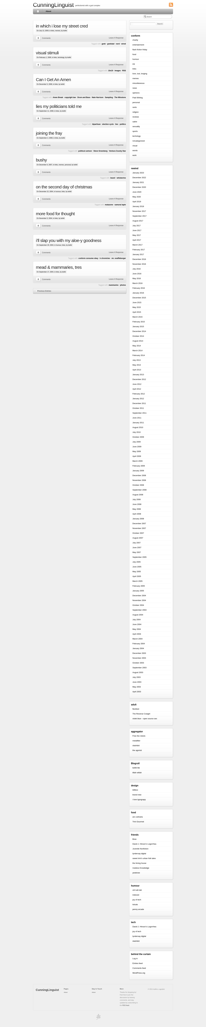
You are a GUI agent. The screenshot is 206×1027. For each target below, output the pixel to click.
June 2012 (136, 384)
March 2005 (137, 581)
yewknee (136, 873)
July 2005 (136, 562)
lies (116, 124)
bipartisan (96, 124)
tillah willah (137, 772)
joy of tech (136, 900)
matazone (109, 205)
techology (61, 57)
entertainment (138, 45)
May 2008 (136, 509)
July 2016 (136, 269)
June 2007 (136, 547)
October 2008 (138, 485)
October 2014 (138, 336)
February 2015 (138, 322)
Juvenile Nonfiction (140, 849)
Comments (46, 38)
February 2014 (138, 355)
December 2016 (139, 259)
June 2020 (136, 192)
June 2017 (136, 230)
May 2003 (136, 687)
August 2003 (137, 672)
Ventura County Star (117, 151)
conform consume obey (88, 258)
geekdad (110, 44)
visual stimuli (47, 52)
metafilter (136, 741)
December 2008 (139, 475)
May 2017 (136, 235)
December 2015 (139, 298)
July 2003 (136, 677)
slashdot (135, 745)
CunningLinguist (53, 5)
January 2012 (138, 398)
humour (58, 191)
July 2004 (136, 619)
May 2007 (136, 552)
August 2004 (137, 615)
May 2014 (136, 346)
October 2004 (138, 605)
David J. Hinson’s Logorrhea (144, 844)
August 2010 (137, 427)
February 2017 (138, 250)
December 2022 (139, 177)
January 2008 (138, 519)
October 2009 (138, 437)
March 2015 (137, 317)
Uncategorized (138, 141)
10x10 (110, 71)
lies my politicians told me (59, 106)
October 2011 (138, 408)
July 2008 (136, 499)
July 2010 (136, 432)
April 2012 (136, 389)
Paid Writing (137, 98)
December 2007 (139, 523)
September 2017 (139, 216)
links (52, 30)
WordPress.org (138, 973)
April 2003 (136, 692)
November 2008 (139, 480)
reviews (135, 117)
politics (123, 124)
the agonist (137, 750)
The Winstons (120, 97)
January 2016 (138, 293)
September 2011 (139, 413)
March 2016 (137, 283)
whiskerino (121, 178)
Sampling (109, 97)
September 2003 (139, 668)
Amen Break (58, 97)
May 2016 (136, 278)
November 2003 (139, 658)
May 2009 (136, 451)
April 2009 (136, 456)
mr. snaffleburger (119, 258)
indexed (135, 895)
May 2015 (136, 307)
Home (38, 11)
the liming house (139, 863)
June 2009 (136, 447)
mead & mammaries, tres (59, 267)
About (48, 11)
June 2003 (136, 682)
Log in (135, 958)
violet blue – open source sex (144, 718)
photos (123, 285)
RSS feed (125, 1005)
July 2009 (136, 442)
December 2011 (139, 403)
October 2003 (138, 663)
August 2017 (137, 221)
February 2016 (138, 288)
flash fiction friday (139, 49)
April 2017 (136, 240)
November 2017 (139, 211)
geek (104, 44)
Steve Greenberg (100, 151)
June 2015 (136, 302)
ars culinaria (137, 817)
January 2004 (138, 648)
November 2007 (139, 528)
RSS (124, 71)
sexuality (136, 126)
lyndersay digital (139, 853)
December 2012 (139, 379)
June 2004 (136, 624)
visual (134, 146)
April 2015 (136, 312)
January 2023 (138, 173)
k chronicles (105, 258)
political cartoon (85, 151)
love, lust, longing (139, 74)
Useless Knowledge (140, 868)
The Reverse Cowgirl (141, 714)
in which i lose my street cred (62, 26)
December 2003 (139, 653)
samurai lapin (120, 205)
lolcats (135, 904)
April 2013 (136, 370)
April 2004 (136, 634)
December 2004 (139, 595)
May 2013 (136, 365)
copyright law (70, 97)
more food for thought (55, 213)
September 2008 (139, 490)
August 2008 (137, 495)
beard (112, 178)
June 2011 (136, 418)
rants (134, 107)
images (118, 71)
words (135, 150)
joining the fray (49, 133)
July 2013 (136, 360)
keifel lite (136, 768)
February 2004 (138, 643)
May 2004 (136, 629)
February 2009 (138, 466)
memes (57, 30)
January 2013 (138, 374)
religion (135, 112)
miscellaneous (138, 83)
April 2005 (136, 576)
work (134, 155)
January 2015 (138, 326)
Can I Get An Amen (53, 79)
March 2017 (137, 245)
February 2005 (138, 586)
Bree (134, 839)
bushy (41, 160)
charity (135, 40)
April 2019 (136, 201)
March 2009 (137, 461)
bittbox (135, 790)
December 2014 (139, 331)
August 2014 (137, 341)
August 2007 (137, 538)
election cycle (108, 124)
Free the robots (138, 736)
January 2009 (138, 471)
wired (123, 44)
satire (134, 122)
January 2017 (138, 254)
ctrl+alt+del (137, 890)
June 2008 (136, 504)
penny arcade (138, 909)
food (134, 54)
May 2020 (136, 197)
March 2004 (137, 639)
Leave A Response (116, 38)
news (134, 88)
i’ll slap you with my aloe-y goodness (68, 240)
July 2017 (136, 226)
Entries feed (137, 963)
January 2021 (138, 182)
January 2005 (138, 591)
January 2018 (138, 206)
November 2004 (139, 600)
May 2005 (136, 571)
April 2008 (136, 514)
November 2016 (139, 264)
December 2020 (139, 187)
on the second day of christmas (64, 186)
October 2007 (138, 533)
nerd (118, 44)
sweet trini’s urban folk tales (144, 858)
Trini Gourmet (138, 822)
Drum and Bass (83, 97)
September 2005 (139, 557)
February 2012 (138, 394)
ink (133, 64)
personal (68, 165)
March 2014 (137, 350)
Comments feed (139, 968)
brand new (136, 795)
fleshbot (135, 709)
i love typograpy (139, 799)
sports (135, 131)
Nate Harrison (97, 97)
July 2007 (136, 543)
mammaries (113, 285)
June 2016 (136, 274)
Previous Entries (44, 291)
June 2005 (136, 567)
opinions (135, 93)
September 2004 (139, 610)
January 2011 (138, 422)
